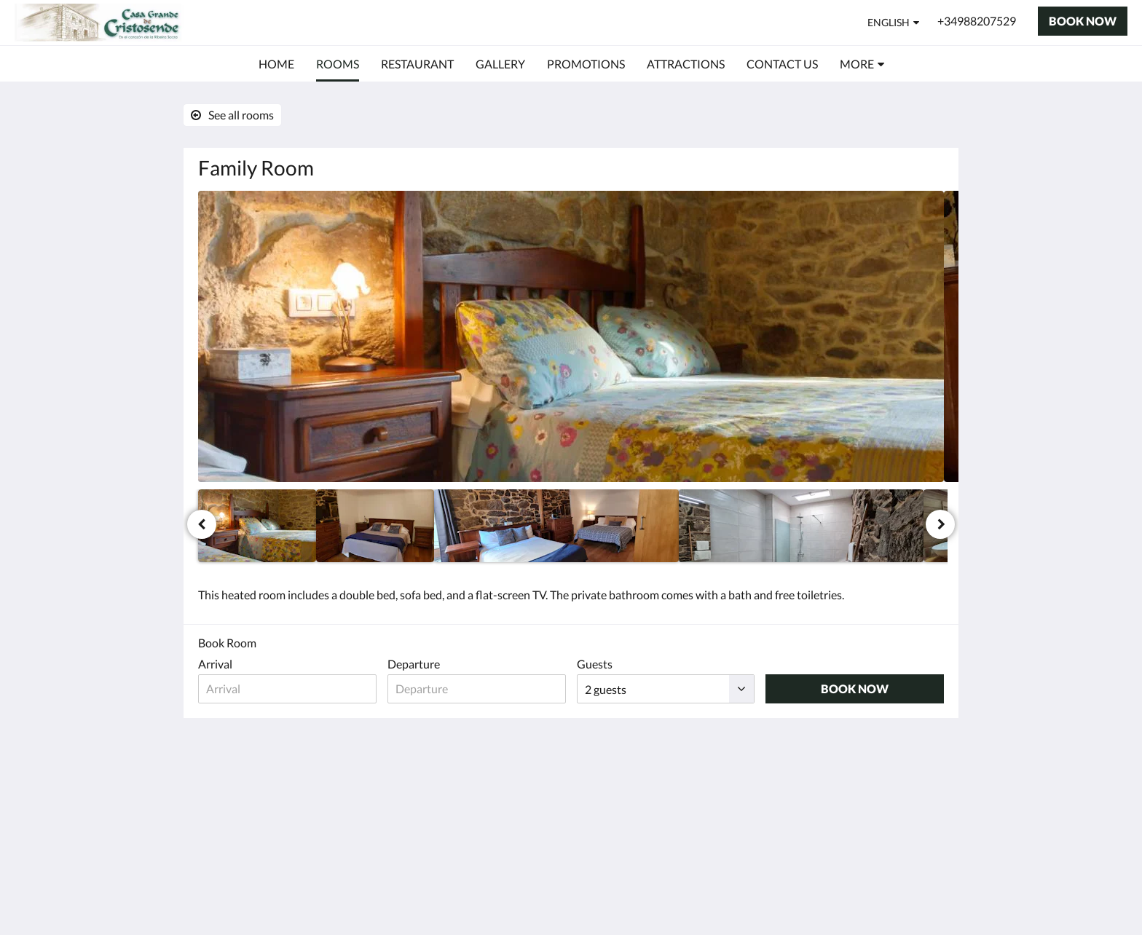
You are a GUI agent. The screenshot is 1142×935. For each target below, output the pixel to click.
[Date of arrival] (287, 688)
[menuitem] (276, 64)
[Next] (940, 524)
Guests (595, 664)
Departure (413, 664)
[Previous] (201, 524)
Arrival (215, 664)
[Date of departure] (476, 688)
